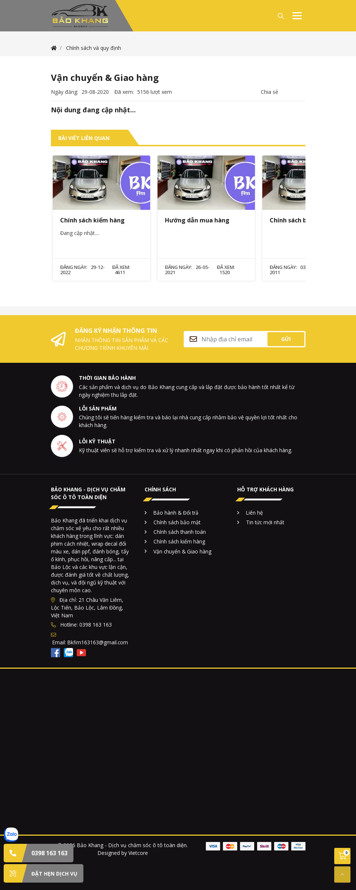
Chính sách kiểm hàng (179, 541)
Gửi (286, 338)
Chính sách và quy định (93, 47)
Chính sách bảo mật (176, 522)
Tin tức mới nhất (265, 522)
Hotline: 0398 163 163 (81, 624)
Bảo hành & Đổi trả (175, 512)
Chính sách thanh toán (179, 531)
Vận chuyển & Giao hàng (182, 551)
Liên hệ (254, 512)
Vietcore (138, 852)
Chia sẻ (269, 91)
